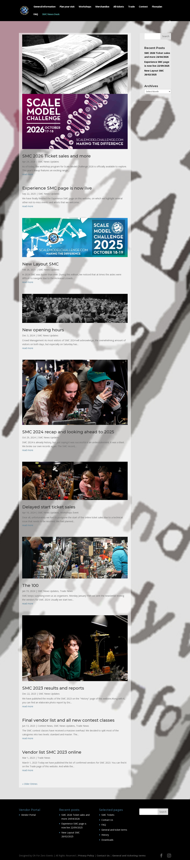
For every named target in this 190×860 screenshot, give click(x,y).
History (105, 834)
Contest (143, 6)
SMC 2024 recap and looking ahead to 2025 (68, 431)
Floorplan (157, 6)
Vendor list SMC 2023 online (51, 752)
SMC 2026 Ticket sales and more (56, 156)
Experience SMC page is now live (57, 188)
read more (27, 174)
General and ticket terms (114, 829)
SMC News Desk (50, 14)
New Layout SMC (40, 264)
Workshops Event (69, 512)
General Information (44, 6)
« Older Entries (29, 783)
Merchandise (102, 6)
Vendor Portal (28, 814)
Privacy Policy (86, 855)
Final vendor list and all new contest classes (68, 720)
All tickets (118, 6)
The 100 (30, 585)
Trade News (66, 591)
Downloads (107, 839)
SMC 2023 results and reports (53, 688)
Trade (131, 6)
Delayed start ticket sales (48, 507)
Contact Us (107, 819)
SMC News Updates (48, 161)
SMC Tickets (107, 814)
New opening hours (43, 329)
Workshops (85, 6)
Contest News (45, 725)
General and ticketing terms (129, 855)
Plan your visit (67, 6)
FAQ (36, 14)
